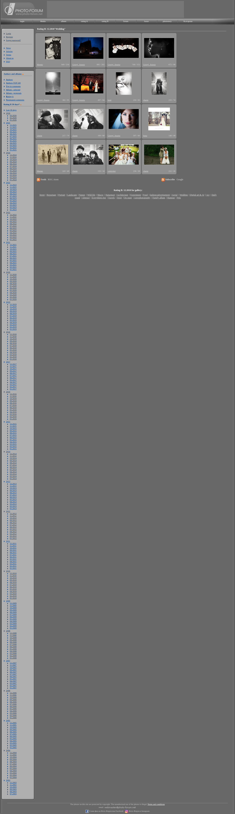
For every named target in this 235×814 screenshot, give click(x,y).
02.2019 (13, 327)
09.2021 (13, 251)
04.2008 (13, 651)
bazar (146, 21)
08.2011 (13, 552)
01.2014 (13, 478)
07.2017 (13, 375)
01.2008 (13, 658)
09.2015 (13, 430)
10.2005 (13, 727)
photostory (167, 21)
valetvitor (112, 171)
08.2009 (13, 612)
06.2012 (13, 527)
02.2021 (13, 267)
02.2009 (13, 626)
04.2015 (13, 442)
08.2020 (13, 283)
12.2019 (13, 304)
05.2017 (13, 380)
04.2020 (13, 292)
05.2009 (13, 619)
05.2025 (13, 141)
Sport (119, 197)
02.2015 (13, 446)
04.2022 (13, 233)
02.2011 (13, 566)
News (8, 48)
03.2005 (13, 743)
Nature (82, 195)
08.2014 (13, 463)
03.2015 (13, 444)
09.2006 (13, 699)
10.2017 (13, 368)
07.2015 (13, 435)
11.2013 (13, 486)
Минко (40, 64)
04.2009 (13, 621)
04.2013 (13, 502)
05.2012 (13, 529)
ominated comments (15, 100)
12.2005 (13, 723)
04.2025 (13, 143)
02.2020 (13, 297)
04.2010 (13, 591)
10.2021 (13, 249)
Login (8, 33)
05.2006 (13, 708)
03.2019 (13, 324)
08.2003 (13, 791)
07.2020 (13, 286)
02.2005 (13, 745)
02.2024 (13, 177)
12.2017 (13, 364)
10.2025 (13, 129)
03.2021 (13, 265)
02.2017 (13, 386)
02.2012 (13, 536)
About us (10, 58)
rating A (84, 21)
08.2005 (13, 732)
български (187, 21)
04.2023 (13, 203)
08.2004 (13, 761)
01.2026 (13, 120)
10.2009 (13, 608)
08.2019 (13, 313)
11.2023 (13, 187)
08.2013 (13, 492)
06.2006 (13, 706)
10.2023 (13, 189)
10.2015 (13, 428)
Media (43, 21)
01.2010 (13, 598)
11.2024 (13, 157)
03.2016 (13, 414)
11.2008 (13, 635)
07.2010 (13, 584)
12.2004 (13, 752)
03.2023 (13, 205)
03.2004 (13, 773)
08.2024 (13, 164)
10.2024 (13, 159)
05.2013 (13, 499)
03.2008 (13, 653)
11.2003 (13, 785)
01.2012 (13, 538)
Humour (171, 197)
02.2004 (13, 775)
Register (9, 37)
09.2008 (13, 640)
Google (180, 179)
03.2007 (13, 683)
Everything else (99, 197)
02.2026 (13, 118)
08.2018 (13, 343)
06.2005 (13, 736)
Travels (111, 197)
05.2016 (13, 410)
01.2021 (13, 269)
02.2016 (13, 416)
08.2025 (13, 134)
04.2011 (13, 561)
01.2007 (13, 688)
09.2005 (13, 729)
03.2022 (13, 235)
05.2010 (13, 589)
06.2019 (13, 318)
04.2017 (13, 382)
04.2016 (13, 412)
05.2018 (13, 350)
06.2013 (13, 497)
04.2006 (13, 711)
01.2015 (13, 449)
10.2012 (13, 518)
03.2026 (13, 115)
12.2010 (13, 573)
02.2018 (13, 357)
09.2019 (13, 311)
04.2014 (13, 472)
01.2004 (13, 777)
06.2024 (13, 168)
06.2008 (13, 646)
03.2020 (13, 295)
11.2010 (13, 575)
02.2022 (13, 237)
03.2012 (13, 534)
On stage (128, 197)
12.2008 (13, 633)
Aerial (174, 195)
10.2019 (13, 309)
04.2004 (13, 770)
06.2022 (13, 228)
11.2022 (13, 217)
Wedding (184, 195)
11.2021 (13, 247)
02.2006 (13, 715)
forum (125, 21)
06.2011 (13, 557)
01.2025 (13, 150)
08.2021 (13, 253)
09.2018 (13, 341)
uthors (9, 79)
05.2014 (13, 469)
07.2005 (13, 734)
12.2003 (13, 782)
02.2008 (13, 655)
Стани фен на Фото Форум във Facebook (106, 811)
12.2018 (13, 334)
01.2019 (13, 329)
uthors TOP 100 (13, 83)
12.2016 (13, 394)
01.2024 (13, 180)
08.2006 (13, 702)
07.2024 (13, 166)
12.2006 (13, 693)
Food (145, 195)
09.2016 (13, 401)
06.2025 (13, 138)
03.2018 (13, 354)
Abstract (86, 197)
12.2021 (13, 244)
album (63, 21)
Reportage (51, 195)
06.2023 (13, 198)
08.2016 (13, 403)
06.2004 (13, 766)
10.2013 (13, 488)
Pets (179, 197)
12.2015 (13, 424)
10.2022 (13, 219)
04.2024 (13, 173)
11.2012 (13, 516)
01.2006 (13, 717)
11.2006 (13, 695)
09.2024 (13, 162)
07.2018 (13, 345)
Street (42, 195)
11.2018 (13, 336)
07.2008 (13, 644)
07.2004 (13, 764)
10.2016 (13, 398)
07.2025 (13, 136)
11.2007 (13, 665)
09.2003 (13, 789)
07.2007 (13, 674)
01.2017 (13, 389)
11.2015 (13, 426)
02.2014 (13, 476)
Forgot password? (13, 40)
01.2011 (13, 568)
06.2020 (13, 288)
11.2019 (13, 306)
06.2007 (13, 676)
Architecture (122, 195)
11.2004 (13, 755)
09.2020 (13, 281)
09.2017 (13, 371)
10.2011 (13, 548)
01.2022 (13, 239)
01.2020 (13, 299)
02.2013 (13, 506)
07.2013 (13, 495)
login (22, 21)
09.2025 (13, 132)
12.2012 (13, 513)
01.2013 (13, 508)
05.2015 (13, 439)
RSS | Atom (53, 179)
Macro (100, 195)
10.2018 (13, 339)
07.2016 (13, 405)
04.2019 (13, 322)
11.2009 (13, 605)
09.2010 (13, 580)
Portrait (61, 195)
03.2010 (13, 593)
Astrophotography (142, 197)
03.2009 (13, 623)
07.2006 (13, 704)
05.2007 (13, 679)
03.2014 (13, 474)
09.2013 (13, 490)
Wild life (91, 195)
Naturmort (110, 195)
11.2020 (13, 277)
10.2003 (13, 787)
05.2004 (13, 768)
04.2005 (13, 741)
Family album (159, 197)
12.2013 (13, 483)
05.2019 (13, 320)
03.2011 (13, 564)
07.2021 (13, 256)
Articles (9, 51)
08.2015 (13, 433)
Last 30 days (11, 110)
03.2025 (13, 145)
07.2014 (13, 465)
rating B (105, 21)
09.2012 (13, 520)
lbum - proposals (13, 93)
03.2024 (13, 175)
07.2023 (13, 196)
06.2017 (13, 377)
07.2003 (13, 794)
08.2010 (13, 582)
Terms (8, 55)
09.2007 (13, 670)
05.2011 (13, 559)
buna (145, 135)
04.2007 (13, 681)
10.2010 (13, 578)
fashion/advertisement (160, 195)
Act (207, 195)
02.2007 (13, 685)
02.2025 (13, 147)
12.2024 (13, 155)
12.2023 (13, 185)
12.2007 (13, 663)
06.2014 (13, 467)
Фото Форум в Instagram (139, 811)
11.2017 (13, 366)
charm (145, 100)
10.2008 (13, 637)
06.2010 (13, 587)
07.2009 (13, 614)
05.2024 (13, 171)
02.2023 (13, 207)
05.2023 (13, 200)
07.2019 (13, 315)
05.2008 (13, 649)
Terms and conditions (156, 804)
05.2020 (13, 290)
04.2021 (13, 262)
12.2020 (13, 274)
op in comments (13, 86)
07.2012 (13, 525)
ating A (10, 96)
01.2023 (13, 209)
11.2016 (13, 396)
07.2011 (13, 555)
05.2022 (13, 230)
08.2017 (13, 373)
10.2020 (13, 279)
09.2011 (13, 550)
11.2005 (13, 725)
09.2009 (13, 610)
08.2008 (13, 642)
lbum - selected (13, 90)
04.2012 (13, 531)
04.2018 (13, 352)
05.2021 (13, 260)
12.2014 (13, 454)
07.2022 (13, 226)
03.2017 (13, 384)
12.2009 (13, 603)
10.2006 (13, 697)
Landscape (72, 195)
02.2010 (13, 596)
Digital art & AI (197, 195)
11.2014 (13, 456)
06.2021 (13, 258)
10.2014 (13, 458)
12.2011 (13, 543)
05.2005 (13, 738)
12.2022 (13, 215)
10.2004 (13, 757)
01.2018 (13, 359)
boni (109, 100)
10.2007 (13, 667)
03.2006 (13, 713)
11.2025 (13, 127)
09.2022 (13, 221)
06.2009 (13, 617)
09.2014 (13, 460)
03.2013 (13, 504)
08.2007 (13, 672)
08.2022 (13, 224)
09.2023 (13, 191)
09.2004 (13, 759)
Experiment (135, 195)
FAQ (8, 61)
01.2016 (13, 419)
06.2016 (13, 407)
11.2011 (13, 545)
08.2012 (13, 522)
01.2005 (13, 747)
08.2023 (13, 194)
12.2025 (13, 125)
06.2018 (13, 348)
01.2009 (13, 628)
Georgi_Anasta (78, 64)
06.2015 (13, 437)
